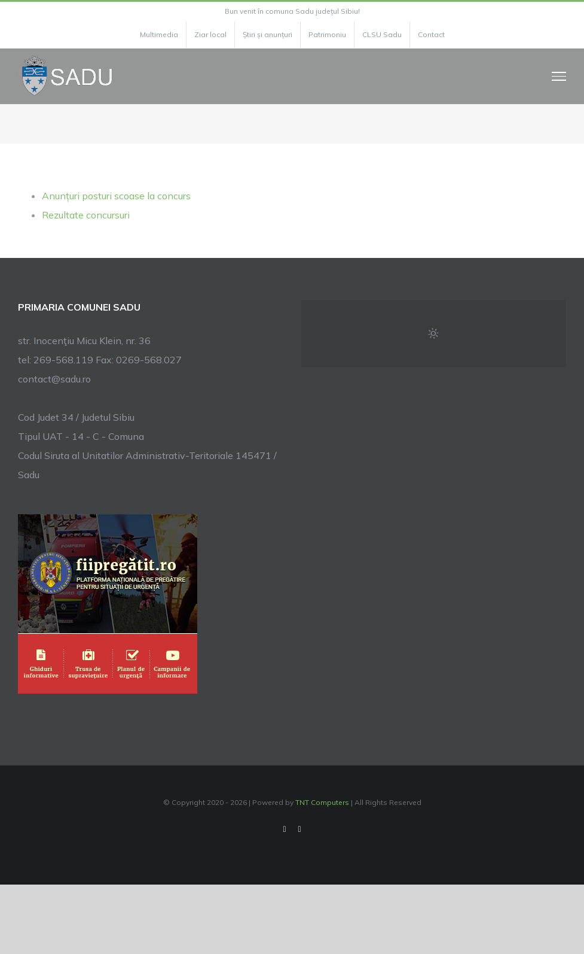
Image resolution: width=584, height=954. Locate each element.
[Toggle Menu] (559, 76)
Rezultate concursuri (86, 215)
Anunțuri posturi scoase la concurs (116, 196)
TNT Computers (322, 802)
